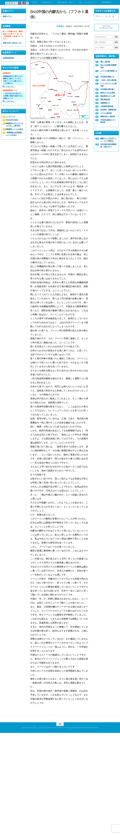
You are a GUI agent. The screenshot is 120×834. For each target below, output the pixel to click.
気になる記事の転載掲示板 (108, 66)
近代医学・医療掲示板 (108, 110)
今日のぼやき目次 (11, 120)
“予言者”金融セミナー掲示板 (108, 121)
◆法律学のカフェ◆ (107, 96)
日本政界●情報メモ (107, 77)
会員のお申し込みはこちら (12, 43)
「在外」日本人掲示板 (108, 80)
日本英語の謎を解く (107, 89)
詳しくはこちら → (9, 86)
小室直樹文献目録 (106, 106)
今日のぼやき (47, 2)
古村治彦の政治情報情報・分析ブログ (108, 145)
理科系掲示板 (105, 99)
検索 (116, 37)
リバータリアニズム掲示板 (108, 84)
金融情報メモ (105, 103)
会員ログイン (7, 16)
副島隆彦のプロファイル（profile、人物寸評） (14, 124)
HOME (34, 2)
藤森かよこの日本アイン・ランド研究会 (108, 139)
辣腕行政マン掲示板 (107, 116)
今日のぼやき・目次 (65, 2)
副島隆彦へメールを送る (14, 129)
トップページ (10, 116)
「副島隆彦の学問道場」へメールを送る (14, 134)
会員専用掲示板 (8, 58)
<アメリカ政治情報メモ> (108, 72)
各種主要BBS (106, 2)
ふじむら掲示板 (106, 113)
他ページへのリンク (87, 2)
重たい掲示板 (105, 62)
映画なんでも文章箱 (107, 93)
